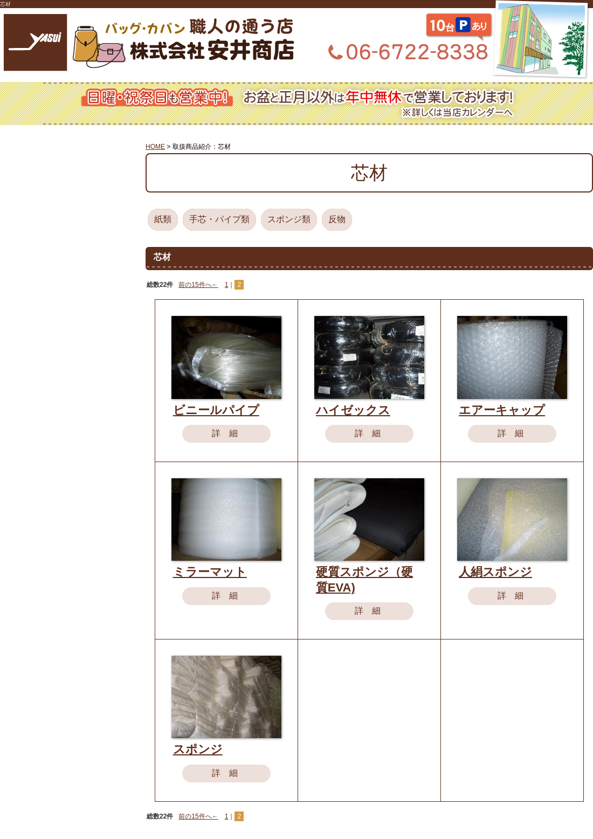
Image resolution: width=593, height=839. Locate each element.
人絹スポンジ (495, 572)
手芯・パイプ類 (219, 219)
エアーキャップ (502, 410)
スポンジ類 (289, 219)
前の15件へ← (198, 284)
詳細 (229, 433)
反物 (337, 219)
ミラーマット (210, 572)
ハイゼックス (353, 410)
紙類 (162, 219)
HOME (155, 146)
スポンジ (198, 749)
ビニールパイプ (216, 410)
